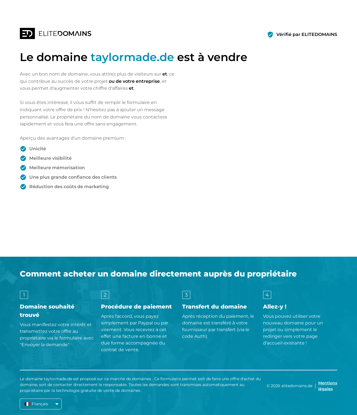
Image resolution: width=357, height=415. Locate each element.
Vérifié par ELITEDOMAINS (306, 34)
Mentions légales (327, 385)
